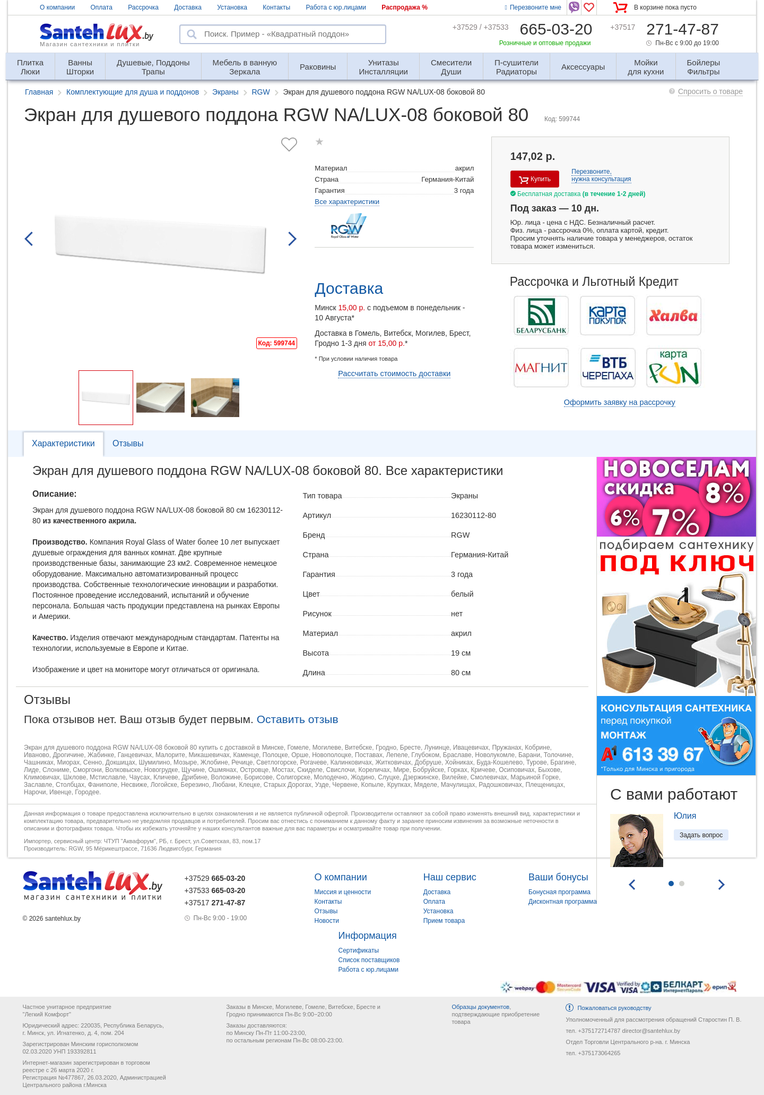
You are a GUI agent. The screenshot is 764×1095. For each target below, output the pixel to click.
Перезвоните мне (533, 7)
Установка (232, 7)
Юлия (685, 815)
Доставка (188, 7)
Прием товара (444, 920)
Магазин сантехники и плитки (90, 44)
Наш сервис (449, 877)
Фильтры (703, 62)
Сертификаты (358, 950)
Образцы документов (480, 1007)
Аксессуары (583, 66)
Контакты (276, 7)
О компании (57, 7)
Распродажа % (404, 7)
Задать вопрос (701, 835)
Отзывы (128, 443)
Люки (30, 62)
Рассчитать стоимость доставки (394, 373)
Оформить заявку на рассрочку (619, 402)
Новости (327, 920)
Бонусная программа (559, 892)
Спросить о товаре (710, 91)
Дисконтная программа (562, 901)
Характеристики (63, 443)
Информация (367, 935)
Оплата (101, 7)
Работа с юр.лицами (336, 7)
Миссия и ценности (343, 892)
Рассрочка (143, 7)
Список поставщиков (369, 960)
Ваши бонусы (558, 877)
